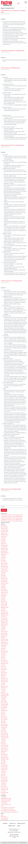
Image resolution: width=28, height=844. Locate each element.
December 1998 (4, 792)
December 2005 (4, 725)
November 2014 (4, 662)
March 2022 (3, 589)
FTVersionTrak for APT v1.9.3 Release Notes (12, 145)
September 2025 (4, 534)
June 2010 (3, 690)
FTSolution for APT (5, 801)
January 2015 (4, 660)
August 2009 (4, 696)
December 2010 (4, 686)
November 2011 (4, 680)
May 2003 (3, 753)
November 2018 (4, 621)
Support (5, 823)
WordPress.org (4, 819)
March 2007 (3, 716)
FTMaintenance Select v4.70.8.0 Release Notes (11, 518)
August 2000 (4, 781)
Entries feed (3, 816)
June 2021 (3, 596)
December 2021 (4, 592)
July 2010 (3, 689)
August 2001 (4, 771)
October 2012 (4, 672)
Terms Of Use (11, 825)
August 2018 (4, 625)
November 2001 (4, 768)
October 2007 (4, 710)
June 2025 (3, 539)
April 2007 (3, 715)
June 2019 (3, 616)
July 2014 (3, 665)
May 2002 (3, 763)
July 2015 (3, 654)
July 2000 (3, 783)
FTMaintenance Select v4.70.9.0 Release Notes (11, 516)
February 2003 (4, 754)
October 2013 (4, 669)
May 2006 (3, 721)
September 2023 (4, 571)
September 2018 (4, 624)
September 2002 (5, 759)
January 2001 (4, 778)
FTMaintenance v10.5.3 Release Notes (11, 489)
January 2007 (4, 719)
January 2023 (4, 580)
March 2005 (3, 731)
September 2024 (5, 552)
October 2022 (4, 581)
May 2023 (3, 574)
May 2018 (3, 628)
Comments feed (4, 818)
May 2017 (3, 637)
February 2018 (4, 631)
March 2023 (3, 577)
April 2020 (3, 610)
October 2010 (4, 687)
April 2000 (3, 784)
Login (18, 825)
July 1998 (3, 793)
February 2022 (4, 590)
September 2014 (4, 663)
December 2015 (4, 651)
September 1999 (4, 789)
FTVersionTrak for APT (6, 804)
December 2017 (4, 634)
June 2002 (3, 762)
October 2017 (4, 636)
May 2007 (3, 713)
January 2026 (4, 528)
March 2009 (3, 701)
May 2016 (3, 648)
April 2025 (3, 542)
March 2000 (3, 786)
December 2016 (4, 639)
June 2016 (3, 646)
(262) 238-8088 (14, 834)
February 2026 (4, 527)
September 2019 (4, 615)
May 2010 (3, 692)
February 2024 (4, 563)
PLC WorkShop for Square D (7, 809)
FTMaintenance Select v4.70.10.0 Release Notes (12, 514)
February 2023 (4, 578)
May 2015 (3, 657)
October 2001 (4, 769)
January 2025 (4, 546)
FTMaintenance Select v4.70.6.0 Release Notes (11, 521)
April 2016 (3, 649)
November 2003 (4, 746)
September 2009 (5, 695)
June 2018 (3, 627)
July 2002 (3, 760)
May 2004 (3, 742)
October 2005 (4, 727)
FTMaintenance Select (6, 800)
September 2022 (4, 583)
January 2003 (4, 756)
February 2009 (4, 702)
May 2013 (3, 671)
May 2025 (3, 540)
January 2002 (4, 766)
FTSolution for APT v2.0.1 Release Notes (11, 280)
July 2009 (3, 698)
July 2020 (3, 608)
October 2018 (4, 622)
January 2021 (4, 604)
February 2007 (4, 718)
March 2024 (3, 561)
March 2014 (3, 668)
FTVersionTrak (4, 803)
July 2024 (3, 555)
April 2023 (3, 575)
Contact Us (12, 823)
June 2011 (3, 683)
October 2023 (4, 569)
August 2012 (4, 674)
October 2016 (4, 642)
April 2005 (3, 730)
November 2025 (4, 531)
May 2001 (3, 775)
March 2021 (3, 601)
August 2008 (4, 707)
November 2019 (4, 613)
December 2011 (4, 678)
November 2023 (4, 567)
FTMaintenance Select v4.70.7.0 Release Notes (11, 519)
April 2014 (3, 666)
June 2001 (3, 774)
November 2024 (4, 549)
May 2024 (3, 558)
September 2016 (4, 643)
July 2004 (3, 739)
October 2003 (4, 748)
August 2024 (4, 554)
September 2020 (5, 607)
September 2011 (4, 681)
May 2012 (3, 675)
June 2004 (3, 740)
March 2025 (3, 543)
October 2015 (4, 652)
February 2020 (4, 612)
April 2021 (3, 599)
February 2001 (4, 777)
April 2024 (3, 560)
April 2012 (3, 677)
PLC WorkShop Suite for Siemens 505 (9, 812)
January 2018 (4, 633)
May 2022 (3, 586)
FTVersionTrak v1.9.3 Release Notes (10, 68)
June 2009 (3, 699)
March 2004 (3, 743)
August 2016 (4, 645)
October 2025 (4, 533)
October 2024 (4, 551)
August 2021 (4, 595)
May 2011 (3, 684)
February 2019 (4, 618)
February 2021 (4, 602)
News (2, 806)
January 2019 (4, 619)
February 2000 (4, 787)
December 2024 (4, 548)
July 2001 (3, 772)
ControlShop (4, 796)
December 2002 (4, 757)
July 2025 (3, 537)
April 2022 (3, 587)
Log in (2, 815)
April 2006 (3, 722)
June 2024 (3, 557)
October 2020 (4, 605)
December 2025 (4, 530)
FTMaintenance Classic (6, 798)
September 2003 (5, 750)
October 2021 (4, 593)
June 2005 (3, 728)
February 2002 (4, 765)
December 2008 (4, 704)
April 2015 (3, 658)
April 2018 (3, 630)
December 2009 (4, 693)
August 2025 (4, 536)
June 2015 (3, 655)
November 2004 (4, 736)
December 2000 (4, 780)
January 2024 (4, 564)
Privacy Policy (21, 823)
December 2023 (4, 566)
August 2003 (4, 751)
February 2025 (4, 545)
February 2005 (4, 733)
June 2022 (3, 584)
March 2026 (3, 525)
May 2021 (3, 598)
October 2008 (4, 705)
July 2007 (3, 712)
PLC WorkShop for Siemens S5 (8, 807)
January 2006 (4, 724)
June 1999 (3, 790)
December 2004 (4, 734)
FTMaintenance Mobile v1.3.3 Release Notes (12, 50)
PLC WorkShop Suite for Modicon (8, 810)
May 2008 (3, 709)
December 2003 (4, 745)
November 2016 (4, 640)
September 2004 (5, 737)
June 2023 (3, 572)
